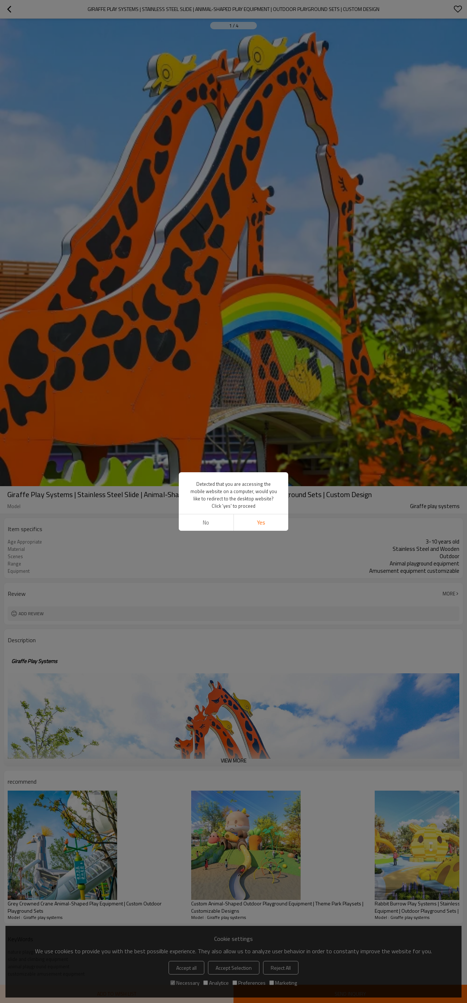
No (206, 522)
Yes (261, 522)
